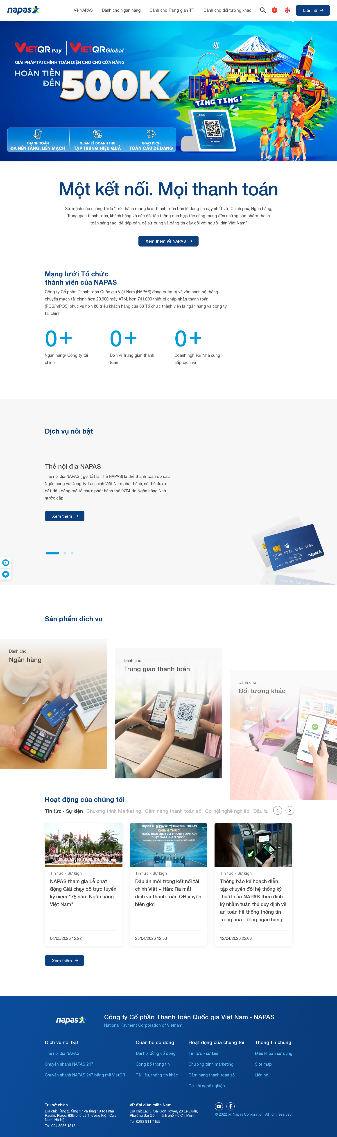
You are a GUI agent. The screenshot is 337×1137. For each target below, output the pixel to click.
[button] (52, 710)
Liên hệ (313, 10)
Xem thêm (65, 673)
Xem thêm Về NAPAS (169, 301)
